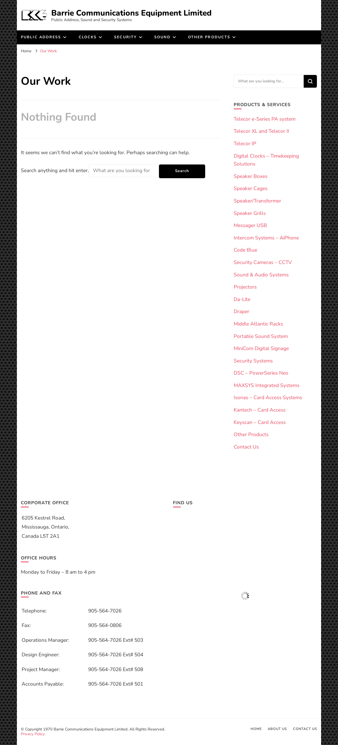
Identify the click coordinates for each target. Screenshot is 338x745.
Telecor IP (245, 143)
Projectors (245, 287)
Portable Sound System (261, 336)
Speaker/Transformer (257, 200)
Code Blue (245, 250)
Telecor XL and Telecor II (261, 131)
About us (277, 729)
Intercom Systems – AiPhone (266, 237)
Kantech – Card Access (259, 410)
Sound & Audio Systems (261, 274)
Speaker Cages (250, 188)
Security (125, 37)
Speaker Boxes (250, 176)
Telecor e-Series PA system (264, 119)
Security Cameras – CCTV (263, 262)
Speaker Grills (250, 213)
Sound (162, 37)
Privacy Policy (33, 734)
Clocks (88, 37)
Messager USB (250, 225)
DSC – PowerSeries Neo (261, 373)
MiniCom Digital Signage (261, 348)
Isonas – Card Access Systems (268, 397)
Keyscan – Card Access (260, 422)
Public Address (41, 37)
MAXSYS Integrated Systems (266, 385)
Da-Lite (242, 299)
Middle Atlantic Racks (258, 323)
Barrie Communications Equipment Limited (131, 13)
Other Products (251, 434)
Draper (241, 311)
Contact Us (246, 447)
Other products (209, 37)
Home (256, 729)
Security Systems (253, 360)
